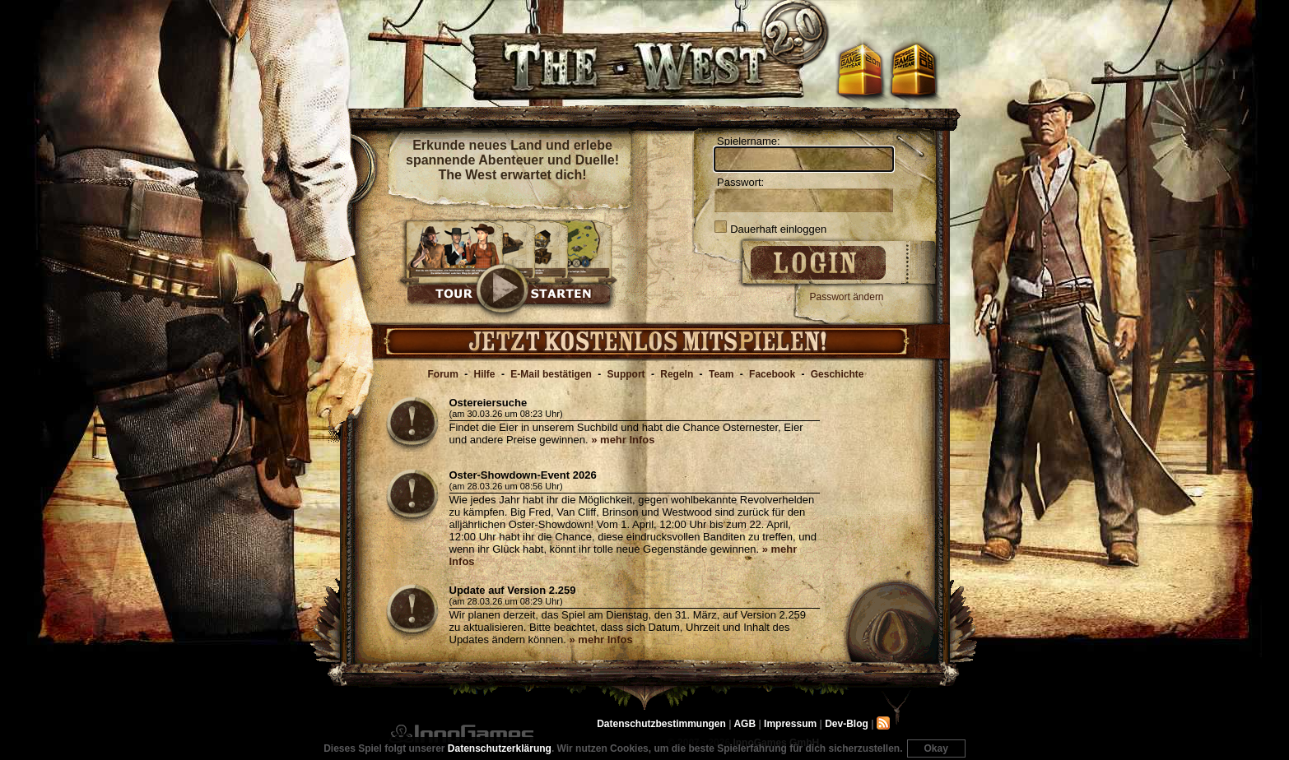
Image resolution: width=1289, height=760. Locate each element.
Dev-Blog (846, 724)
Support (626, 374)
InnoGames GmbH (461, 734)
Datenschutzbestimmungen (661, 724)
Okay (936, 748)
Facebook (772, 374)
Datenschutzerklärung (499, 748)
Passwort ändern (847, 297)
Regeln (676, 374)
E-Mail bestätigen (551, 374)
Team (721, 374)
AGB (744, 724)
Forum (443, 374)
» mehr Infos (622, 439)
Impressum (790, 724)
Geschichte (837, 374)
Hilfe (485, 374)
